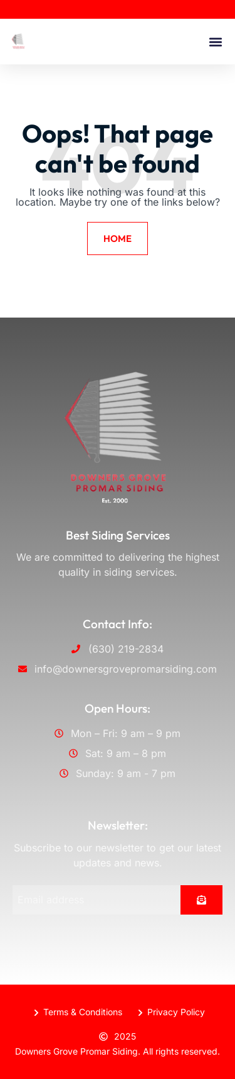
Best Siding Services (118, 535)
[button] (215, 41)
